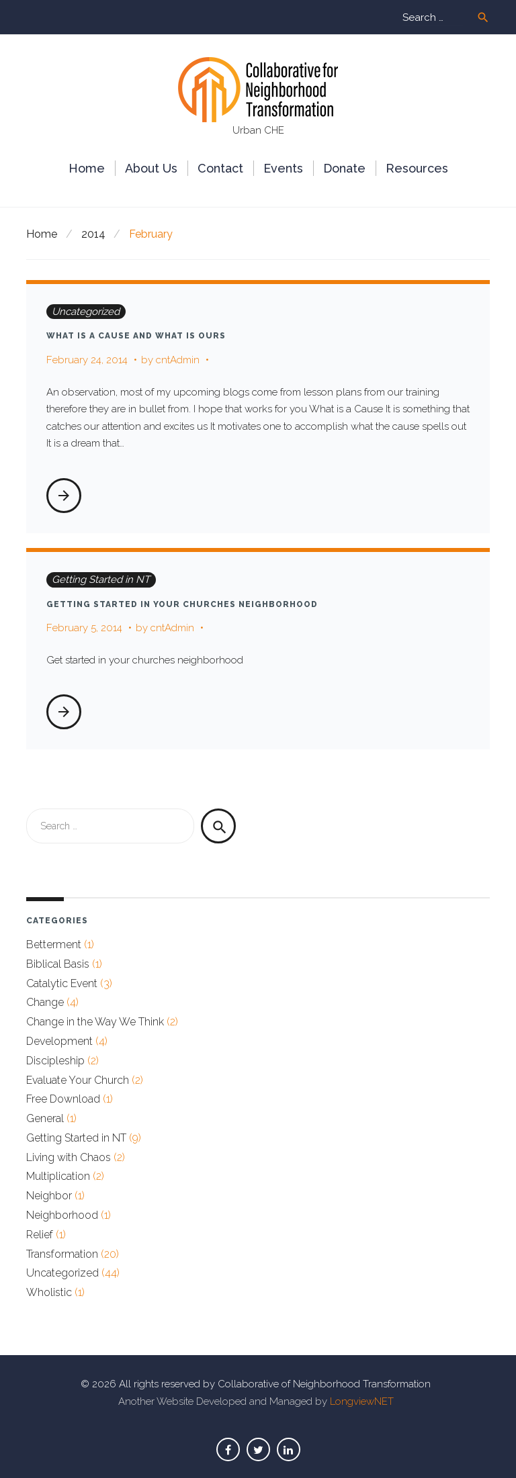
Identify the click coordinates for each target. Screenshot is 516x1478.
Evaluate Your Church (77, 1080)
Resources (417, 168)
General (45, 1118)
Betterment (53, 944)
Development (59, 1041)
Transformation (62, 1254)
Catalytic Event (61, 983)
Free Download (63, 1099)
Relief (39, 1234)
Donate (344, 168)
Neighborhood (62, 1215)
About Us (151, 168)
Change (45, 1002)
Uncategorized (86, 312)
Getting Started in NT (101, 579)
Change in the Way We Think (95, 1021)
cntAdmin (178, 360)
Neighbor (49, 1195)
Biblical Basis (57, 964)
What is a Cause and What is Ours (136, 335)
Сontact (220, 168)
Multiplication (58, 1176)
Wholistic (49, 1292)
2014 (93, 234)
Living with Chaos (68, 1157)
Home (87, 168)
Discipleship (55, 1060)
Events (283, 168)
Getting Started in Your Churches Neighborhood (182, 604)
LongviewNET (362, 1401)
